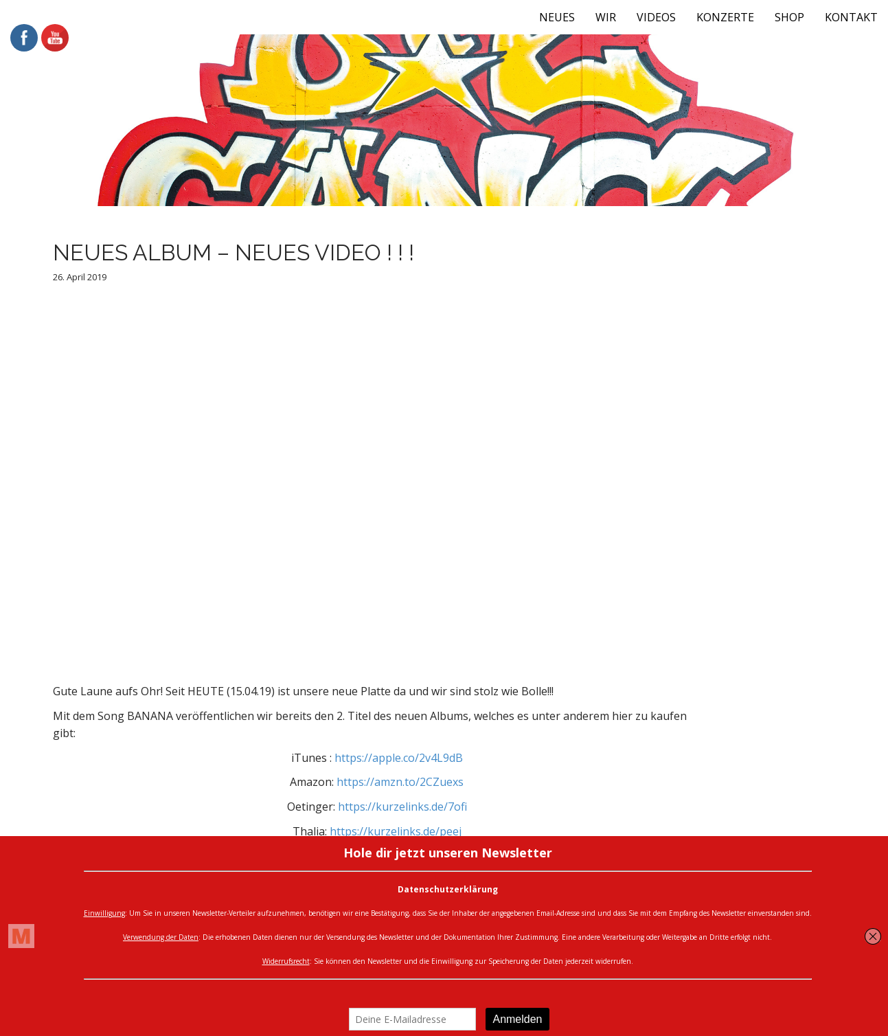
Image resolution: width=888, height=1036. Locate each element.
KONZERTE (725, 17)
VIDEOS (656, 17)
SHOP (789, 17)
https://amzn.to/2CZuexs (400, 781)
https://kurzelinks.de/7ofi (402, 806)
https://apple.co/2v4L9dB (398, 757)
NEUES (557, 17)
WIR (605, 17)
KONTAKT (851, 17)
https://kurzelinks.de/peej (396, 831)
